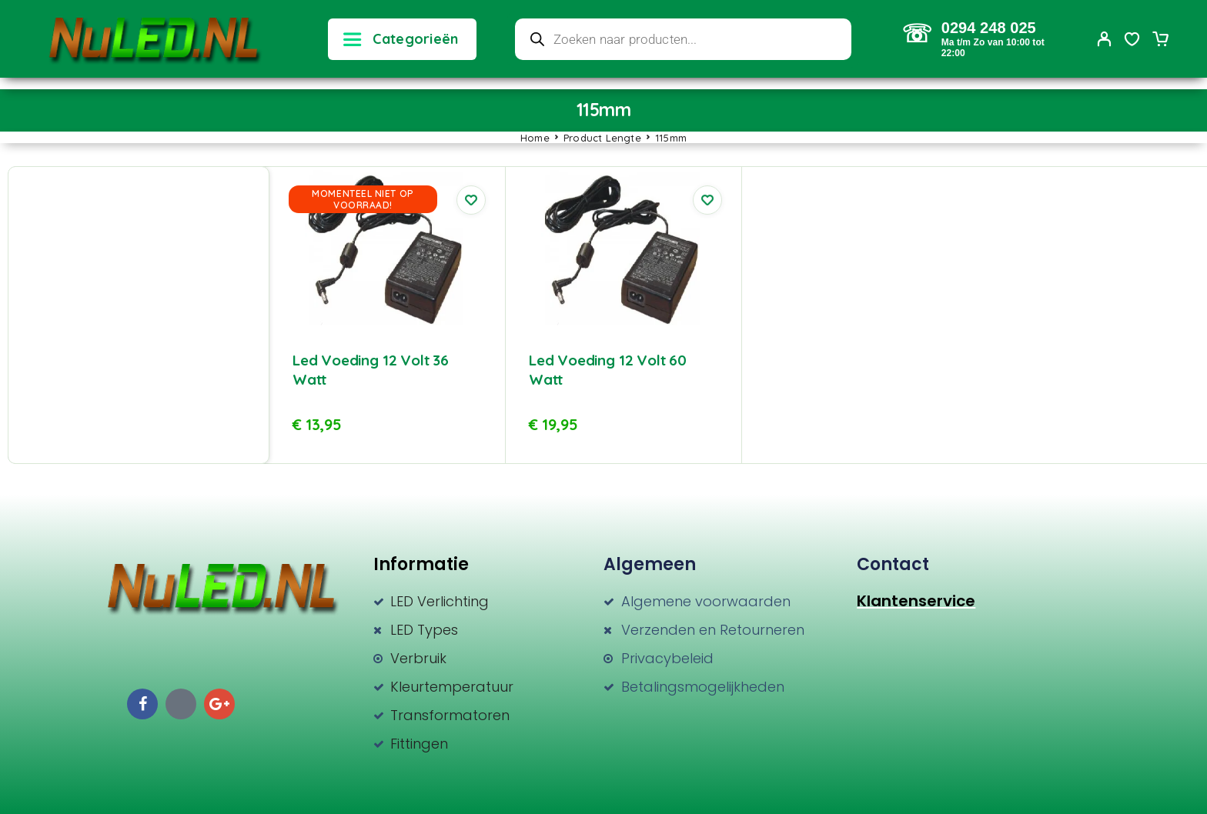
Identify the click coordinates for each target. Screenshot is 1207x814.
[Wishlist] (1132, 40)
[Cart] (1160, 40)
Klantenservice (916, 601)
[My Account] (1104, 38)
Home (535, 138)
